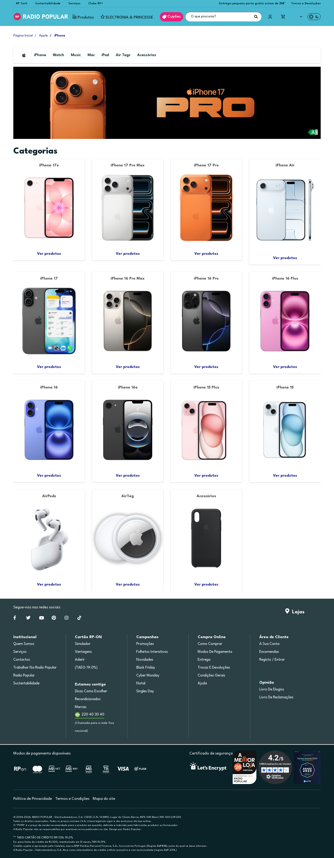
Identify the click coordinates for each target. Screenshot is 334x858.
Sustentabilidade (47, 3)
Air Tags (123, 55)
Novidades (144, 660)
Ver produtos (49, 254)
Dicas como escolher (91, 691)
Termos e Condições (72, 799)
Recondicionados (88, 699)
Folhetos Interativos (152, 652)
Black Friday (145, 667)
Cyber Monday (147, 675)
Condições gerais (211, 675)
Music (76, 55)
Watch (58, 55)
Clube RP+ (95, 3)
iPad (105, 55)
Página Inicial (23, 35)
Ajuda (202, 683)
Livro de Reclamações (276, 697)
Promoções (145, 644)
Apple (43, 35)
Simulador (82, 644)
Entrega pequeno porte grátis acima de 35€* (252, 3)
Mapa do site (104, 799)
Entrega (204, 660)
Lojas (294, 612)
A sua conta (269, 644)
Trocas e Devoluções (306, 3)
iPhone (40, 55)
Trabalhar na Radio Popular (35, 667)
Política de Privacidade (32, 799)
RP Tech (21, 3)
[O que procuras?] (224, 16)
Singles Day (145, 691)
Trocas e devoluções (214, 667)
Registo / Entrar (272, 660)
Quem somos (23, 644)
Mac (91, 55)
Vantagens (83, 652)
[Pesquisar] (256, 16)
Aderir (80, 660)
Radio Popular (24, 675)
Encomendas (269, 652)
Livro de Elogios (271, 689)
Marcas (80, 707)
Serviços (74, 3)
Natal (140, 683)
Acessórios (146, 55)
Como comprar (210, 644)
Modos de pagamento (215, 652)
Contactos (21, 660)
